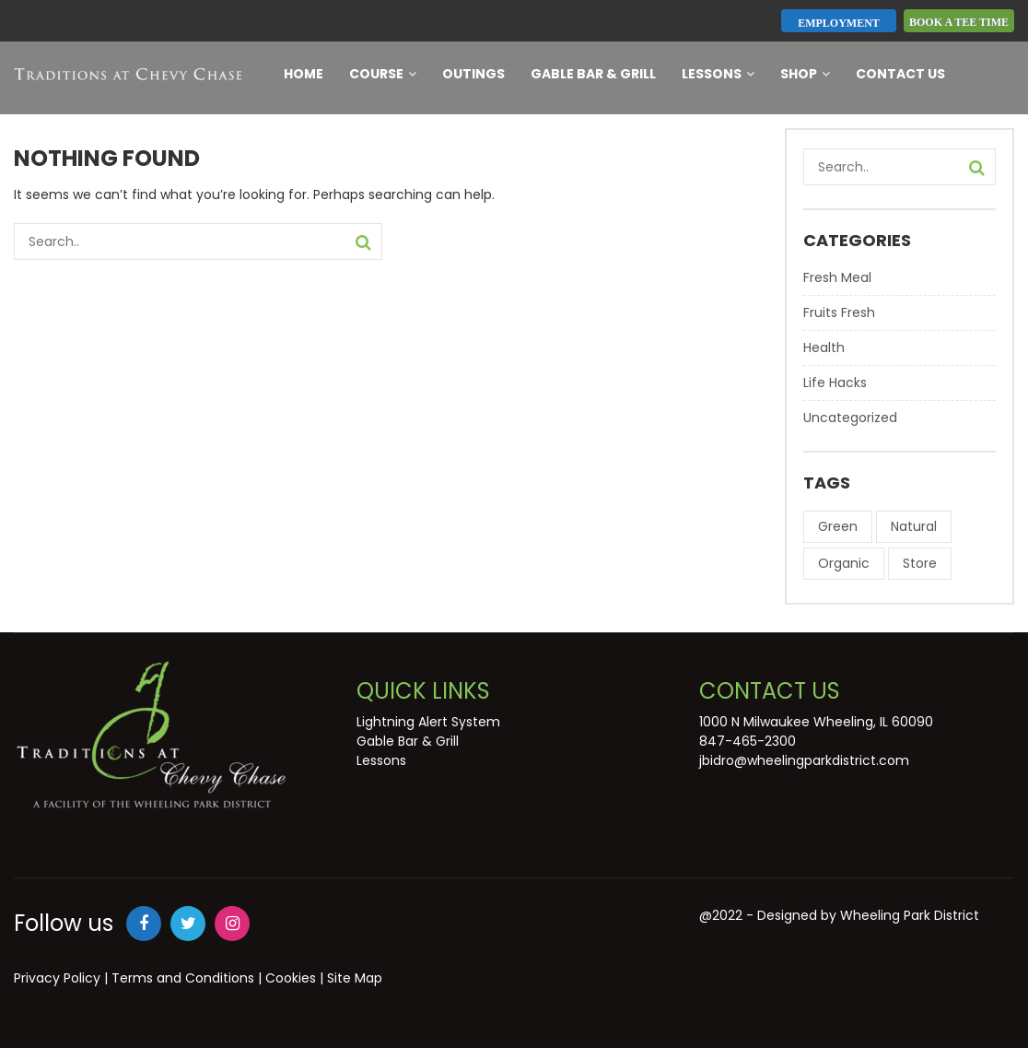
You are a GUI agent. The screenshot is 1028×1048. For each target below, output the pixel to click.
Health (824, 347)
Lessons (718, 74)
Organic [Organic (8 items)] (844, 563)
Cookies (290, 978)
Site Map (354, 978)
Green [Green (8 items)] (838, 526)
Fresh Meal (837, 277)
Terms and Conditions (182, 978)
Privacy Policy (57, 978)
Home (303, 74)
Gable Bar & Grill (593, 74)
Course (382, 74)
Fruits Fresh (839, 312)
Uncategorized (850, 417)
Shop (805, 74)
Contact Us (900, 74)
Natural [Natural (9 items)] (914, 526)
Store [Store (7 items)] (920, 563)
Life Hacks (835, 382)
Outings (473, 74)
